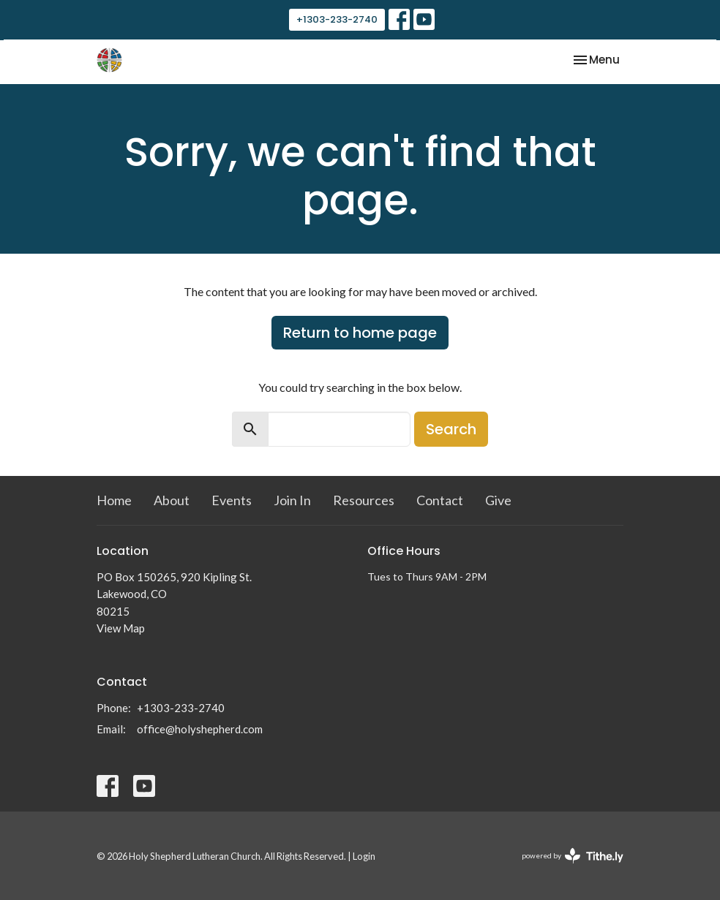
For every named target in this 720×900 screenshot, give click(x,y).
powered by (572, 855)
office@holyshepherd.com (200, 728)
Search (451, 429)
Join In (292, 500)
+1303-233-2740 (337, 19)
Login (364, 856)
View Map (121, 628)
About (172, 500)
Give (498, 500)
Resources (363, 500)
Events (231, 500)
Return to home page (360, 332)
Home (114, 500)
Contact (439, 500)
